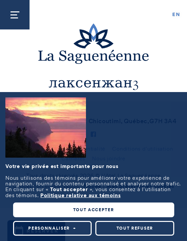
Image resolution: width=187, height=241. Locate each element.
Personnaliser (52, 228)
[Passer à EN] (176, 14)
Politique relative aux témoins (80, 195)
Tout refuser (134, 228)
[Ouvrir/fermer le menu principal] (15, 14)
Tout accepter (93, 210)
